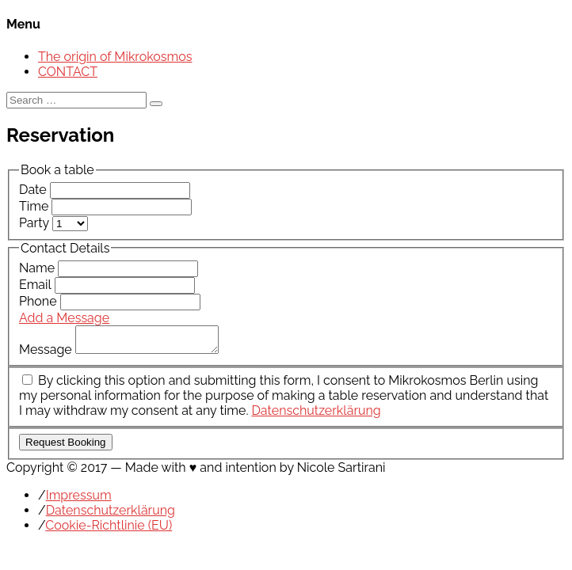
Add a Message (64, 317)
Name (38, 268)
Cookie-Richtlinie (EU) (108, 530)
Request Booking (65, 447)
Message (47, 354)
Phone (39, 301)
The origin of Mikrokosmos (115, 56)
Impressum (79, 499)
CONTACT (67, 71)
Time (35, 206)
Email (37, 284)
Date (34, 189)
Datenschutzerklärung (315, 415)
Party (35, 222)
